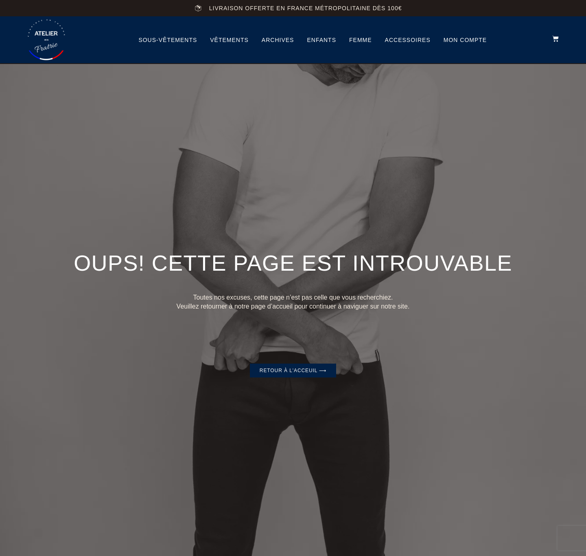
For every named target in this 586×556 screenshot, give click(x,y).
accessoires (408, 40)
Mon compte (465, 40)
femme (360, 40)
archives (278, 40)
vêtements (229, 40)
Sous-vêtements (167, 40)
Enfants (321, 40)
